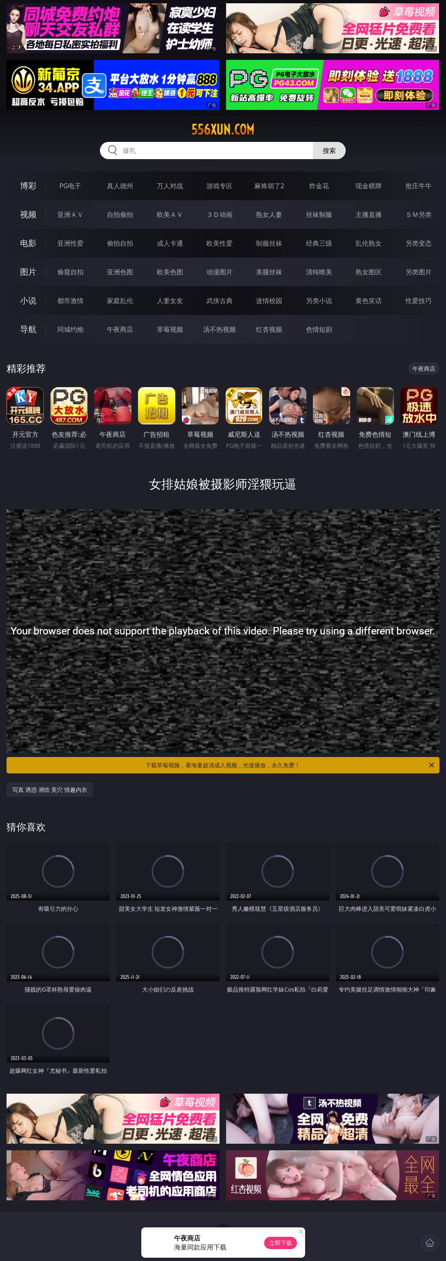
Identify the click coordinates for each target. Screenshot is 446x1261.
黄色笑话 (368, 300)
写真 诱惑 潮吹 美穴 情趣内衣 (49, 790)
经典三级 (319, 243)
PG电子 (70, 185)
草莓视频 (170, 329)
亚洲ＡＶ (70, 214)
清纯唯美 (319, 271)
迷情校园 (269, 300)
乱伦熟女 (368, 243)
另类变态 (418, 243)
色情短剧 (319, 329)
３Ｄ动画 (219, 214)
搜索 (329, 150)
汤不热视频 (219, 329)
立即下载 (280, 1243)
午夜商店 (120, 329)
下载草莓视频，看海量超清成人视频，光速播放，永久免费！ (290, 765)
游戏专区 (219, 185)
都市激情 (70, 300)
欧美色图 (170, 271)
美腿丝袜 (269, 271)
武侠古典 (219, 300)
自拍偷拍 (120, 214)
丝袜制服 (319, 214)
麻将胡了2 (269, 185)
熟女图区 (368, 271)
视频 (28, 214)
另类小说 (319, 300)
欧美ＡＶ (170, 214)
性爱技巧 (418, 300)
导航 (28, 329)
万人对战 (170, 185)
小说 (28, 300)
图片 (28, 271)
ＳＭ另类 (418, 214)
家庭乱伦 (120, 300)
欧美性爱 (219, 243)
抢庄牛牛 (418, 185)
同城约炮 (70, 329)
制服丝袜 (269, 243)
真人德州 (120, 185)
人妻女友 (170, 300)
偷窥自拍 (70, 271)
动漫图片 (219, 271)
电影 (28, 243)
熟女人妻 (269, 214)
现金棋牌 (368, 185)
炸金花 (319, 185)
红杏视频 (269, 329)
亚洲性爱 (70, 243)
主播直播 (368, 214)
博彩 (28, 185)
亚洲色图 (120, 271)
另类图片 (418, 271)
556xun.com (222, 129)
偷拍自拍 (120, 243)
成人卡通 (170, 243)
